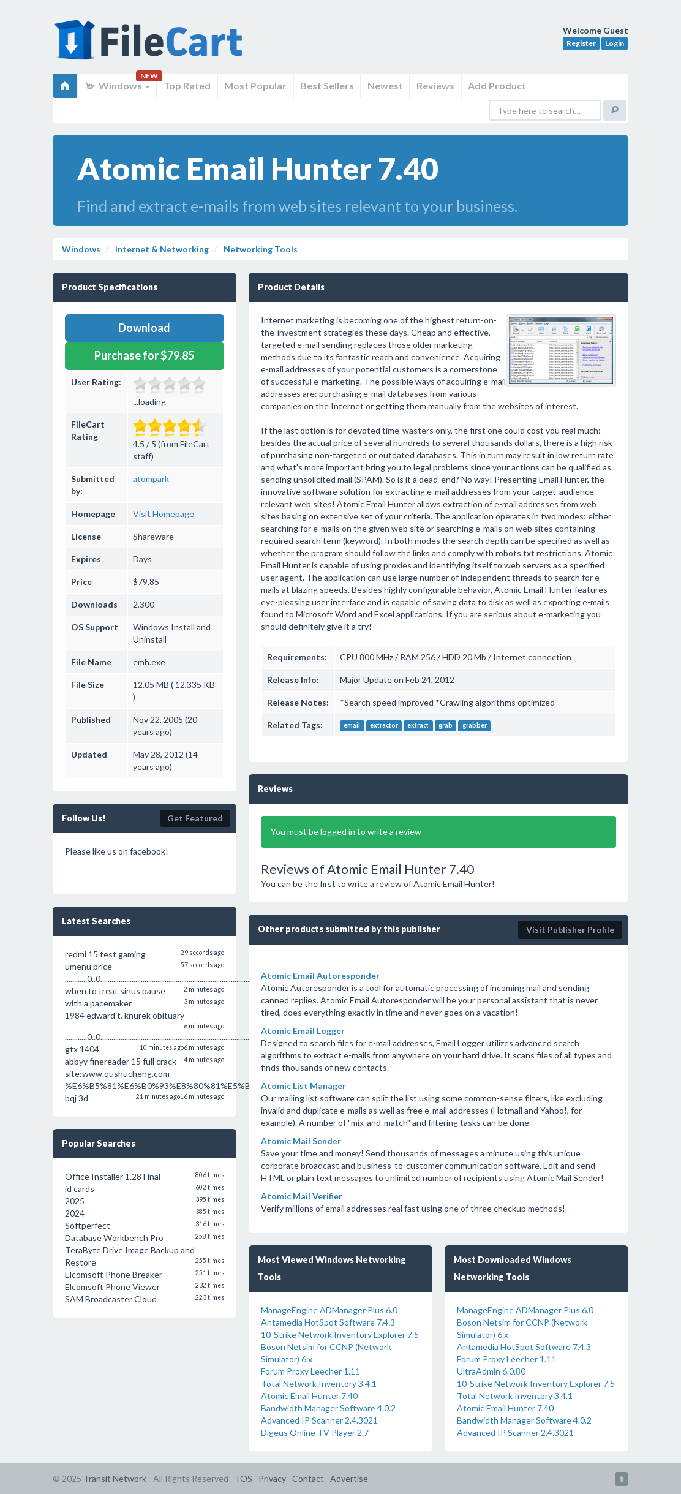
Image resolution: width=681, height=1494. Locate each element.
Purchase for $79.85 (144, 355)
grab (445, 726)
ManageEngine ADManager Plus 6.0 (329, 1310)
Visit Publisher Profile (570, 929)
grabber (474, 726)
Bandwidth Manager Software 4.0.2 (328, 1408)
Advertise (349, 1478)
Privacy (272, 1478)
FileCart (151, 46)
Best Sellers (327, 85)
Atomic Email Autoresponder (320, 975)
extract (418, 726)
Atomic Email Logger (303, 1030)
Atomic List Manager (303, 1086)
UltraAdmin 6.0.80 (491, 1371)
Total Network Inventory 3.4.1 (319, 1383)
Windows (117, 85)
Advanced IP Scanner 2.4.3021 (319, 1420)
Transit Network (114, 1478)
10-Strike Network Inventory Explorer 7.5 (340, 1334)
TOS (243, 1478)
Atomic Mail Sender (301, 1141)
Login (614, 43)
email (352, 726)
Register (581, 43)
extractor (384, 726)
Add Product (497, 85)
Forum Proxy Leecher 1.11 (310, 1371)
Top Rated (187, 85)
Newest (385, 85)
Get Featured (195, 818)
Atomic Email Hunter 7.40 (309, 1395)
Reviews (435, 85)
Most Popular (255, 85)
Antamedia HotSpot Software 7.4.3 (328, 1322)
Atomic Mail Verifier (301, 1196)
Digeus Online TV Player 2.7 (315, 1432)
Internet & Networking (161, 249)
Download (144, 327)
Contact (308, 1478)
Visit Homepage (163, 513)
